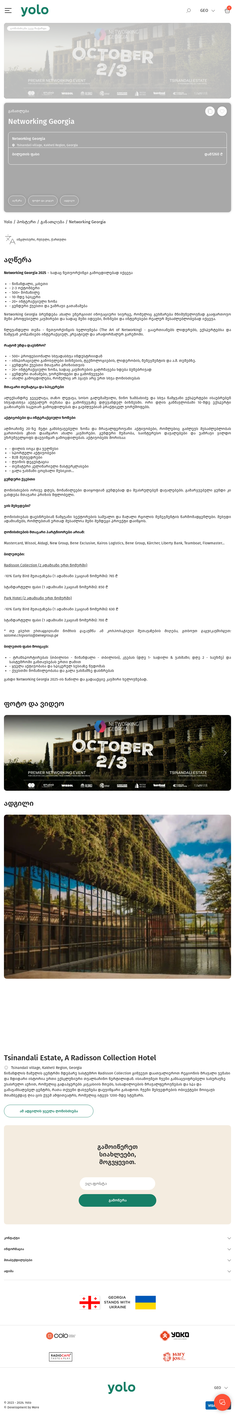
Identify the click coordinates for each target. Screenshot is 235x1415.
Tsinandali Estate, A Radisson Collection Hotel (80, 1057)
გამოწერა (118, 1200)
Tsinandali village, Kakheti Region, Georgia (46, 1068)
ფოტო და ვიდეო (43, 200)
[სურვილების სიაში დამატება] (222, 111)
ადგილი (69, 200)
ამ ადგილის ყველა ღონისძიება (49, 1111)
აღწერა (17, 200)
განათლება (18, 111)
